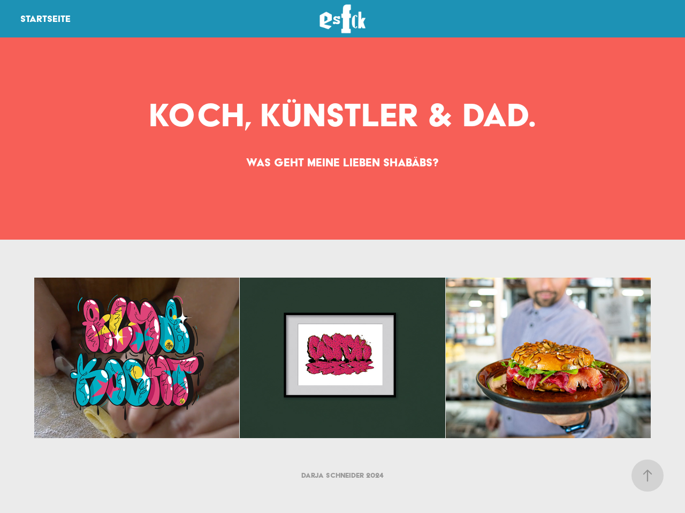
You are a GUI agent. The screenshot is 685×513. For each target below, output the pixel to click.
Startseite (45, 18)
